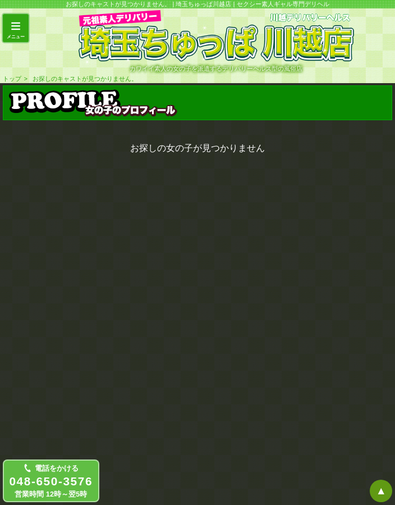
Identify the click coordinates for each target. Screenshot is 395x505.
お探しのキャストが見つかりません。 (85, 78)
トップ (12, 78)
